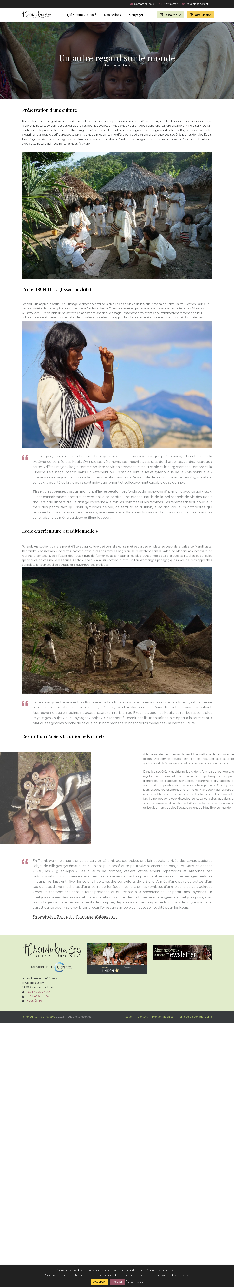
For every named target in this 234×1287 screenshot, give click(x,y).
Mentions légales (162, 1016)
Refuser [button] (117, 1281)
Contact (142, 1016)
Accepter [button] (99, 1281)
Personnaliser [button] (134, 1281)
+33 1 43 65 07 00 (38, 991)
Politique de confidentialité (195, 1016)
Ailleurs (125, 65)
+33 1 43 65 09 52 (37, 996)
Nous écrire (34, 1000)
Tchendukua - (38, 1016)
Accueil (110, 65)
